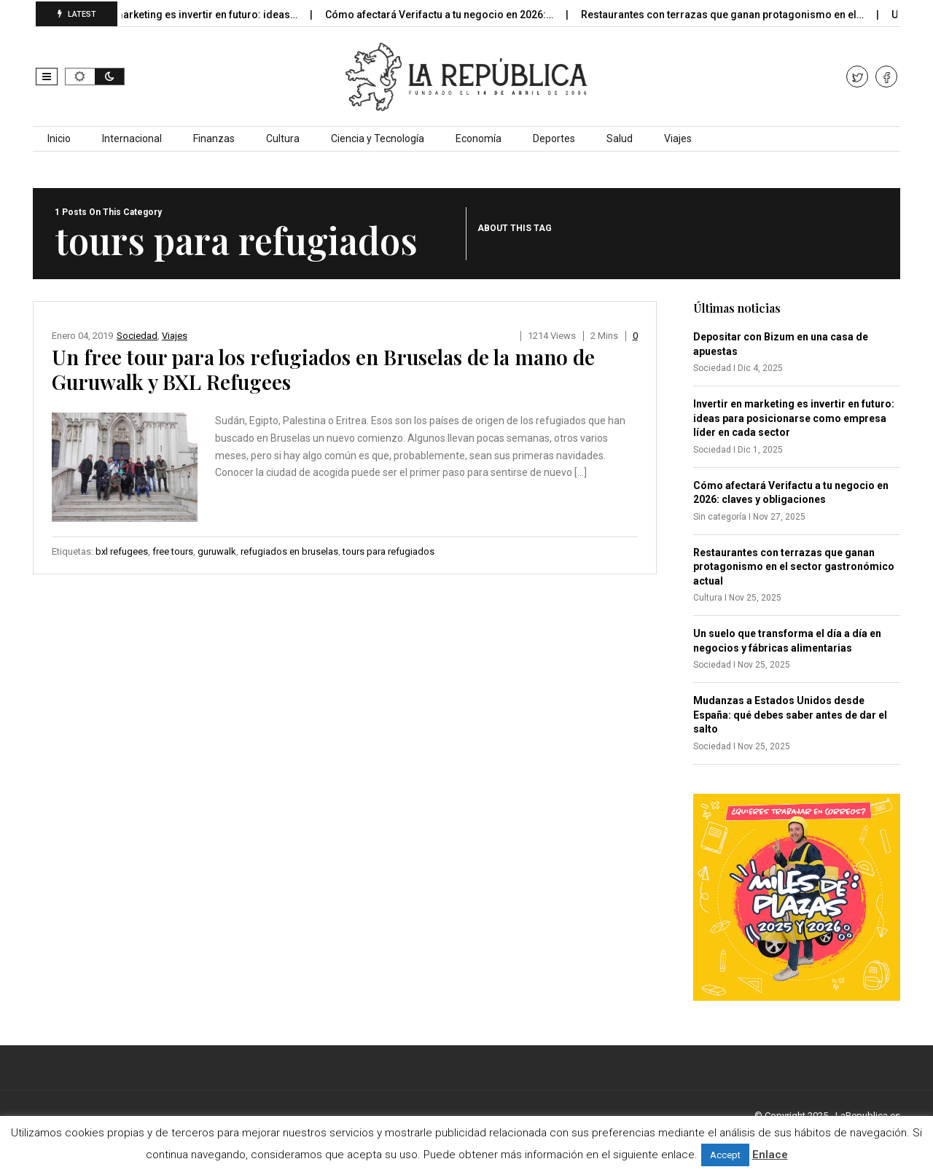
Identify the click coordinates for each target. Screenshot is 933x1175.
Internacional (132, 138)
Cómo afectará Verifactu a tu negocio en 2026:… (450, 14)
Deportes (554, 138)
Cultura (283, 138)
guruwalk (217, 551)
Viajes (678, 138)
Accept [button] (725, 1154)
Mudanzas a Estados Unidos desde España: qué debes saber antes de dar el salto (790, 715)
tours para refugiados (388, 551)
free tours (172, 551)
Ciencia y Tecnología (377, 138)
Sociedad (137, 335)
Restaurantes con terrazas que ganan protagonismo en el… (733, 14)
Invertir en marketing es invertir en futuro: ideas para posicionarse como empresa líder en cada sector (793, 418)
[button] (47, 76)
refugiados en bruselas (289, 551)
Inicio (59, 138)
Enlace (770, 1154)
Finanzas (214, 138)
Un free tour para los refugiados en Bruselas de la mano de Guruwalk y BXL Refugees (323, 369)
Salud (619, 138)
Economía (478, 138)
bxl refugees (121, 551)
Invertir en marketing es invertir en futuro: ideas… (192, 14)
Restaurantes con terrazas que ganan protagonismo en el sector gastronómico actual (793, 567)
